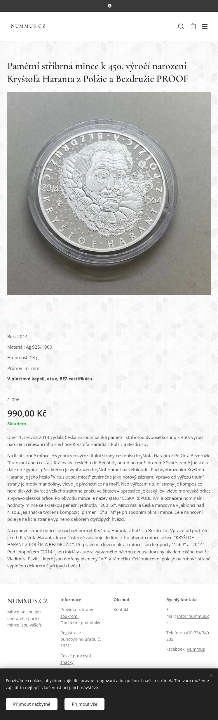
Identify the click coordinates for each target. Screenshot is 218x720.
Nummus (196, 649)
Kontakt (121, 609)
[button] (181, 26)
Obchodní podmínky (80, 622)
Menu (204, 26)
